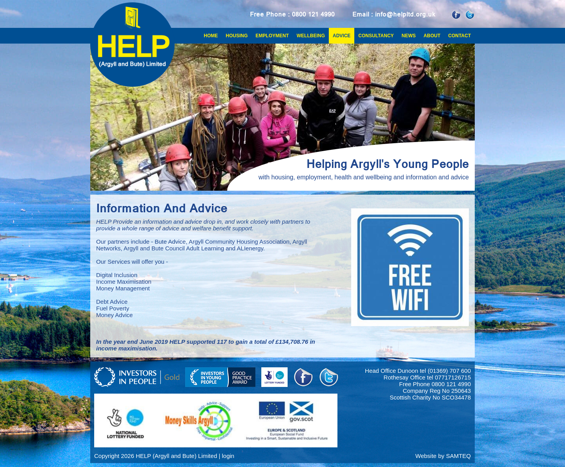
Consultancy (376, 35)
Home (211, 35)
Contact (459, 35)
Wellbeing (311, 35)
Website (426, 455)
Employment (272, 35)
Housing (237, 35)
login (228, 455)
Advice (341, 35)
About (432, 35)
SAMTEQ (458, 455)
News (409, 35)
